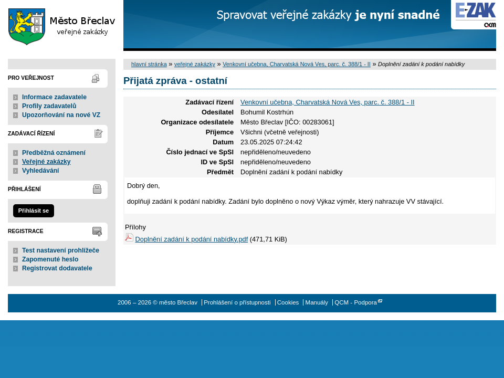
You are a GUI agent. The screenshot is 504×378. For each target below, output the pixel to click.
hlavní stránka (149, 64)
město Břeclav (61, 25)
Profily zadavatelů (49, 106)
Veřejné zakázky (46, 161)
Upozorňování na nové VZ (61, 115)
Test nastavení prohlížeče (60, 250)
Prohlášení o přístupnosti (237, 302)
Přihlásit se (33, 210)
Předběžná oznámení (54, 152)
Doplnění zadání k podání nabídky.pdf (191, 239)
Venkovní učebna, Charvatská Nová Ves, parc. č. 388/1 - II (297, 64)
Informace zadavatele (54, 97)
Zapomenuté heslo (50, 259)
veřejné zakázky (194, 64)
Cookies (288, 302)
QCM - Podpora (355, 302)
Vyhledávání (40, 170)
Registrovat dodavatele (57, 268)
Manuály (317, 302)
